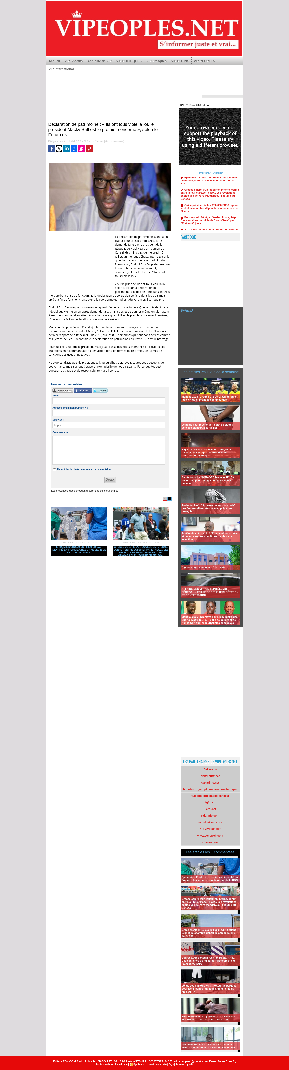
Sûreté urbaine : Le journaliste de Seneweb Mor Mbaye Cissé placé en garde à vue (208, 1018)
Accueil (54, 61)
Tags (171, 1064)
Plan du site (121, 1064)
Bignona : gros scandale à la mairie (203, 567)
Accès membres (104, 1064)
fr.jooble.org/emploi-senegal (210, 795)
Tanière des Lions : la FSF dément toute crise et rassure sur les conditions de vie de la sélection (210, 536)
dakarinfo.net (210, 782)
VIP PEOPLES (204, 61)
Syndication (139, 1064)
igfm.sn (210, 802)
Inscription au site (157, 1064)
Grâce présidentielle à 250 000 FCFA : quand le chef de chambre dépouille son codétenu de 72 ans (210, 210)
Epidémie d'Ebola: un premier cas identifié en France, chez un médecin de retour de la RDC (79, 550)
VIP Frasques (156, 61)
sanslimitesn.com (210, 822)
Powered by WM (184, 1064)
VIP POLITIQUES (129, 61)
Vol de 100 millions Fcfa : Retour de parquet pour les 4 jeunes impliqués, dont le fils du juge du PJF (209, 988)
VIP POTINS (180, 61)
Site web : (58, 420)
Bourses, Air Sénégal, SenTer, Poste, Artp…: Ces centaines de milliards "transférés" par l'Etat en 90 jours (210, 223)
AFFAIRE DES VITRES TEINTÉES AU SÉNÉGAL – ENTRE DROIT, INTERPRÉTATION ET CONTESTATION (210, 592)
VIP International (61, 69)
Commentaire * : (61, 432)
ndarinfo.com (210, 815)
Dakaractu (210, 769)
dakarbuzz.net (210, 776)
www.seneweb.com (210, 835)
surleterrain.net (210, 829)
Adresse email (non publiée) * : (70, 407)
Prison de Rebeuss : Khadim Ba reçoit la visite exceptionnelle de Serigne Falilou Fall (209, 1046)
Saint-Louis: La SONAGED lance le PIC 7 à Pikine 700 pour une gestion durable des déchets (208, 480)
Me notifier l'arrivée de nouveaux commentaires (84, 469)
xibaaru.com (210, 842)
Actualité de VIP (99, 61)
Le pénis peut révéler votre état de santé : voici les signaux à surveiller (207, 426)
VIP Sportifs (74, 61)
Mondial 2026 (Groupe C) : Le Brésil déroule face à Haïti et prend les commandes (209, 398)
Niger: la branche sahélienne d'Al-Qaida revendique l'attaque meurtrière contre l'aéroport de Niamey (206, 452)
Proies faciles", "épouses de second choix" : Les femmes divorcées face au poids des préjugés (209, 508)
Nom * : (56, 395)
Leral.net (210, 809)
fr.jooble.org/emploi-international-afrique (210, 789)
